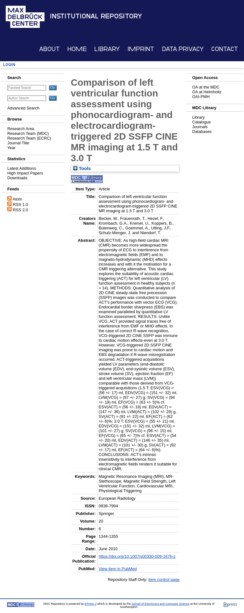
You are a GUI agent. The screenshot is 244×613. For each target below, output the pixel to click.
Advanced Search (23, 108)
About (49, 49)
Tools (82, 168)
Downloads (17, 177)
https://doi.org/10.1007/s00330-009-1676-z (136, 556)
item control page (164, 579)
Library (107, 49)
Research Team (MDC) (28, 133)
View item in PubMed (117, 568)
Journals (199, 126)
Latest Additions (21, 168)
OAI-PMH (201, 96)
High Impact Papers (25, 173)
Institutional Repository (96, 16)
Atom (17, 199)
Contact (224, 49)
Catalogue (201, 122)
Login (9, 65)
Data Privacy (183, 49)
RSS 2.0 (20, 210)
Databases (202, 131)
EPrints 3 (90, 603)
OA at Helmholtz (206, 91)
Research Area (20, 128)
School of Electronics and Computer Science (160, 603)
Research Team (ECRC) (29, 138)
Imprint (140, 49)
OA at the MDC (206, 87)
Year (11, 147)
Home (77, 49)
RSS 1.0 (20, 204)
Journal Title (18, 143)
